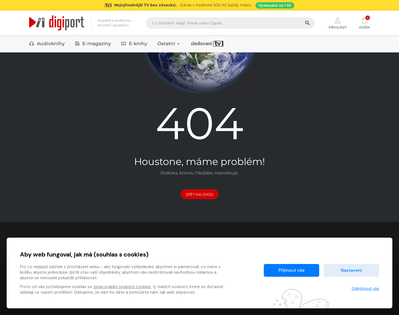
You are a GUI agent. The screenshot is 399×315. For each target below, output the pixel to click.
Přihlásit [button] (338, 22)
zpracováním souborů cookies (122, 286)
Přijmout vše (291, 270)
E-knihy (134, 43)
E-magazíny (93, 43)
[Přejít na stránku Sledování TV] (199, 5)
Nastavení (351, 270)
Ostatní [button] (169, 43)
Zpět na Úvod (199, 194)
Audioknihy (47, 43)
